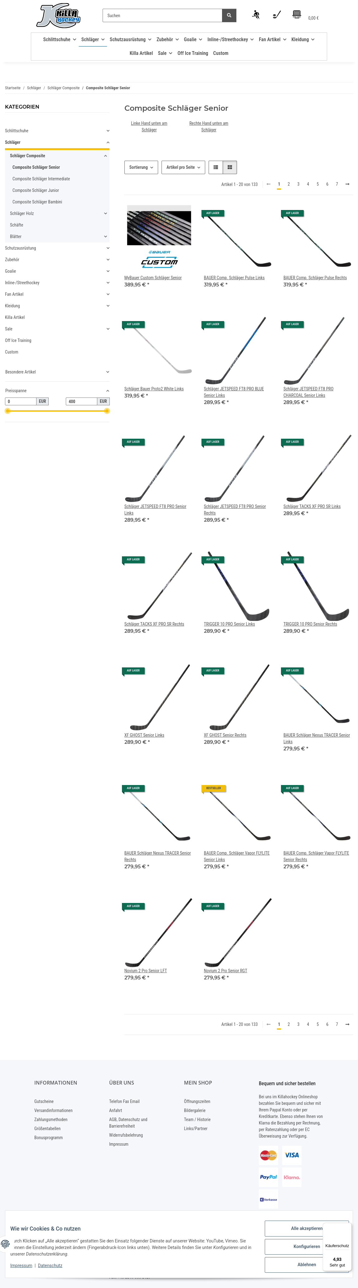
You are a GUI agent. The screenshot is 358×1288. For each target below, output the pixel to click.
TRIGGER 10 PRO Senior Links (229, 624)
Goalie (10, 271)
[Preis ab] (20, 402)
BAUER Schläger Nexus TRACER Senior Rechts (157, 856)
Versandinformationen (53, 1110)
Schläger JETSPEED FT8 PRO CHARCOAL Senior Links (308, 392)
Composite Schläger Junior (35, 190)
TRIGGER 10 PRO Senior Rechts (310, 624)
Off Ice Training (18, 340)
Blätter (16, 236)
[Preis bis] (81, 402)
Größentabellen (47, 1128)
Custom (11, 351)
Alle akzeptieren (301, 1233)
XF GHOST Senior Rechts (225, 735)
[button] (256, 15)
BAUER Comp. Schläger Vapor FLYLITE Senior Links (237, 856)
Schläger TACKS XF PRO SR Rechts (154, 624)
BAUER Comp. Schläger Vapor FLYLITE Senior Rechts (316, 856)
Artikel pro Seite (181, 167)
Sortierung (138, 167)
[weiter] (347, 184)
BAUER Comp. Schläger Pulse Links (234, 277)
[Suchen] (163, 15)
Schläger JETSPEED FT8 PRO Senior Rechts (235, 509)
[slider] (7, 411)
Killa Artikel (15, 317)
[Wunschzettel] (277, 15)
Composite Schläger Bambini (37, 201)
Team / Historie (197, 1119)
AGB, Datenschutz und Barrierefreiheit (128, 1123)
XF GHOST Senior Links (144, 735)
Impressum (26, 1268)
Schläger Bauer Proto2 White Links (154, 388)
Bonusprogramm (48, 1137)
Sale (8, 328)
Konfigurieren (301, 1249)
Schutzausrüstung (20, 248)
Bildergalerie (195, 1110)
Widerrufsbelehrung (126, 1135)
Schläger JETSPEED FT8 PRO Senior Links (155, 509)
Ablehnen (302, 1265)
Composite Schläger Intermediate (41, 178)
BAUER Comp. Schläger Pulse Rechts (315, 277)
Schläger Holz (22, 213)
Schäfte (16, 224)
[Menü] (348, 1226)
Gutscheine (44, 1101)
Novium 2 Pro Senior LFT (145, 970)
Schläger (12, 142)
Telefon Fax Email (124, 1101)
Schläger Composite (27, 155)
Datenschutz (55, 1268)
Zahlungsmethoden (50, 1119)
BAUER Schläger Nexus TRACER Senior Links (316, 738)
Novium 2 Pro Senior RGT (225, 970)
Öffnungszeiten (197, 1101)
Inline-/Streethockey (22, 282)
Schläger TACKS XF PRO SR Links (312, 506)
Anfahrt (115, 1110)
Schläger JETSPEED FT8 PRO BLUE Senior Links (234, 392)
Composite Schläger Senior (36, 167)
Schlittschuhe (16, 130)
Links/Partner (195, 1128)
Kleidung (12, 305)
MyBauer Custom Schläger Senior (153, 277)
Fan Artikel (14, 294)
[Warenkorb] (305, 15)
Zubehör (12, 259)
